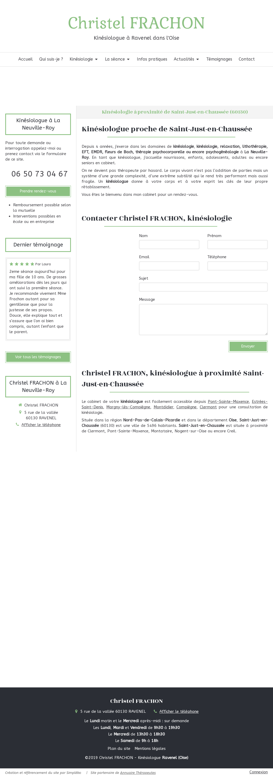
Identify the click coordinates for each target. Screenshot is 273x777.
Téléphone (216, 257)
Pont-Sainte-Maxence (228, 401)
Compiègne (186, 407)
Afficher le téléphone (41, 424)
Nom (143, 235)
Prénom (214, 235)
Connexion (258, 772)
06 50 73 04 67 (39, 174)
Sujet (143, 278)
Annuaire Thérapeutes (138, 773)
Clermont (208, 407)
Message (147, 299)
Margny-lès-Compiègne (128, 407)
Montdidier (163, 407)
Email (144, 257)
